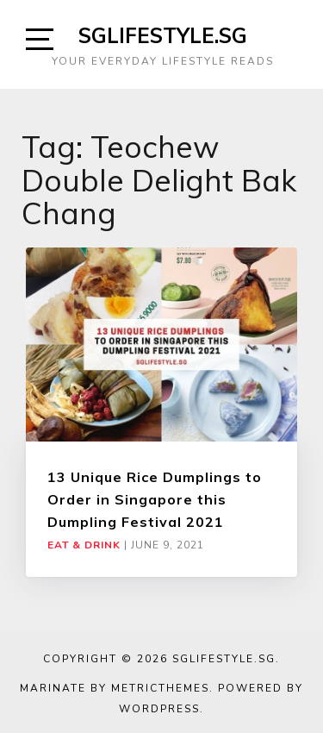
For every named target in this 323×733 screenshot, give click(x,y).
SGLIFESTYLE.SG (162, 35)
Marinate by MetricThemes (114, 688)
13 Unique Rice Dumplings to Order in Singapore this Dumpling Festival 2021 (154, 499)
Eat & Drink (84, 545)
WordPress (159, 709)
